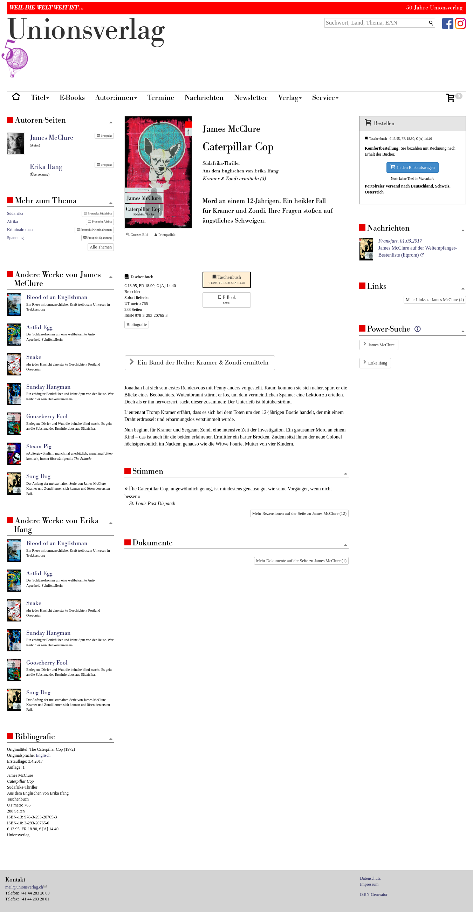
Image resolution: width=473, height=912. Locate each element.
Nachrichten (204, 97)
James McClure (381, 344)
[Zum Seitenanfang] (345, 474)
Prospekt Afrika (100, 221)
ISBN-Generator (374, 894)
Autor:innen (116, 97)
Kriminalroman (20, 229)
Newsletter (251, 97)
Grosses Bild (137, 235)
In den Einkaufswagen (412, 167)
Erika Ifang (377, 363)
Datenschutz (370, 878)
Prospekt (104, 135)
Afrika (12, 221)
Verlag (290, 97)
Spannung (15, 237)
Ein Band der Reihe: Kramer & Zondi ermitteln (203, 363)
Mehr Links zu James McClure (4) (435, 299)
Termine (161, 97)
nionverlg (86, 46)
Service (325, 97)
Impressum (369, 884)
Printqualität (165, 235)
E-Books (72, 97)
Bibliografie (136, 324)
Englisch (43, 755)
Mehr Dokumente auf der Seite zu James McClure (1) (301, 560)
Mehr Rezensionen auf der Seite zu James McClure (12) (299, 513)
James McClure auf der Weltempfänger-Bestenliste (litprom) (417, 248)
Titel (40, 97)
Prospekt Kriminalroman (94, 229)
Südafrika (15, 213)
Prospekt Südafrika (98, 213)
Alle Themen (101, 247)
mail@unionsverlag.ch (24, 887)
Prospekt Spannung (97, 237)
